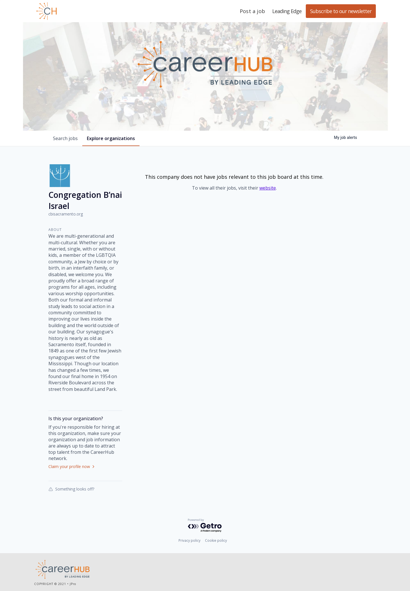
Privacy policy (189, 540)
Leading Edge (74, 11)
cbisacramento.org (65, 214)
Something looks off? (71, 488)
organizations (111, 138)
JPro (73, 584)
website (267, 188)
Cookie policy (216, 540)
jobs (65, 138)
